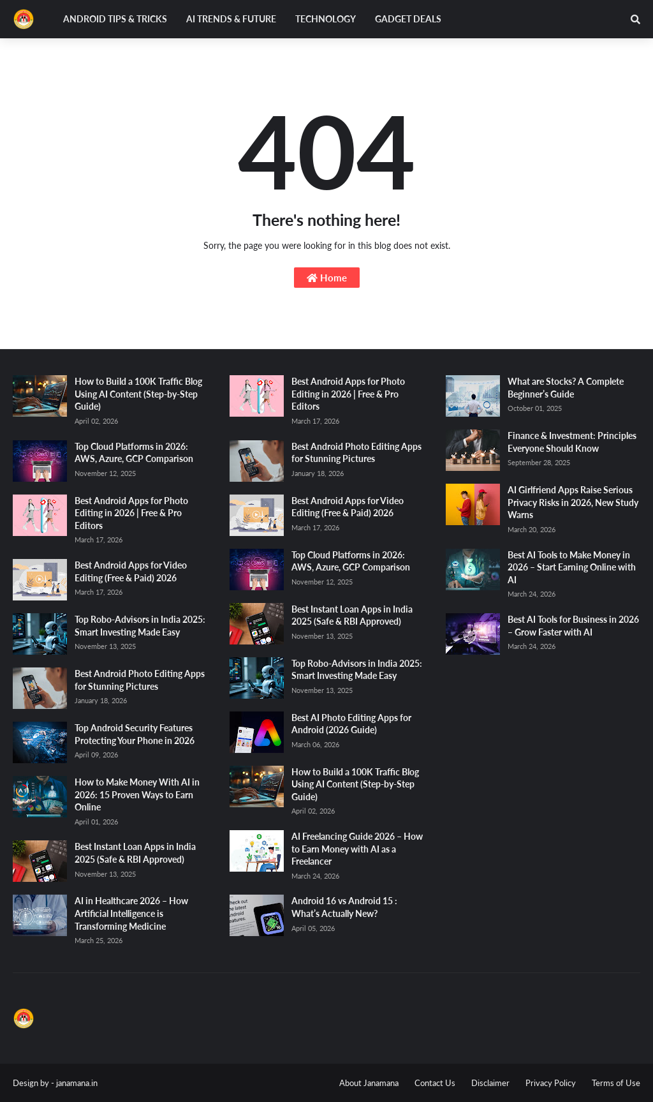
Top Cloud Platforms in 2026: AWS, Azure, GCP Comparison (134, 453)
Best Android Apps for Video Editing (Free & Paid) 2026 (131, 571)
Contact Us (435, 1083)
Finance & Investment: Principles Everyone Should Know (572, 442)
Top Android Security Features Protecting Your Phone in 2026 (134, 734)
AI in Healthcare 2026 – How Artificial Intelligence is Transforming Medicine (131, 913)
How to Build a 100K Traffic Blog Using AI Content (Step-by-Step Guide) (138, 394)
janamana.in (77, 1083)
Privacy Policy (550, 1083)
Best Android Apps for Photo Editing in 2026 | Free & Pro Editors (131, 513)
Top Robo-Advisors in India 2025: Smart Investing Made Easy (140, 625)
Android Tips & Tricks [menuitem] (115, 18)
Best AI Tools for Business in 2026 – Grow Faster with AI (573, 625)
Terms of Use (616, 1083)
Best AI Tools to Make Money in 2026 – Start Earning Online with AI (572, 567)
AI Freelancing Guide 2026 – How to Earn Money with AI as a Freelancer (357, 849)
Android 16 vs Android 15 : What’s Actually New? (344, 907)
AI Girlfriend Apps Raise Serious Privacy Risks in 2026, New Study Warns (573, 502)
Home (327, 277)
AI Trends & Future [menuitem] (231, 18)
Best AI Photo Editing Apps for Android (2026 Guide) (351, 724)
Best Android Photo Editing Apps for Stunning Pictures (140, 680)
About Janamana (369, 1083)
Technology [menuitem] (325, 18)
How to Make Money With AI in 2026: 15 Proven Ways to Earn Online (137, 794)
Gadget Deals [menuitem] (408, 18)
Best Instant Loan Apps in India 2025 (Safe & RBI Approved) (135, 853)
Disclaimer (490, 1083)
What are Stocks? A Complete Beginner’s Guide (566, 387)
